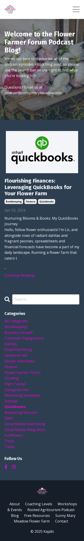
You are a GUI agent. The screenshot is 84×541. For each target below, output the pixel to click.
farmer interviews (19, 361)
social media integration (24, 429)
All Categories (16, 320)
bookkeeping (14, 201)
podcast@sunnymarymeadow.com (32, 92)
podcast (11, 401)
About (14, 503)
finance (30, 201)
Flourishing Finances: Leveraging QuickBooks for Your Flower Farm (37, 187)
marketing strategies (22, 395)
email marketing (18, 349)
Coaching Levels (38, 503)
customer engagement (23, 338)
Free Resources (37, 515)
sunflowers (13, 435)
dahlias (10, 343)
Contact (61, 521)
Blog (15, 515)
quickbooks (46, 201)
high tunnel (15, 383)
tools (9, 441)
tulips (9, 446)
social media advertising (24, 423)
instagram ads (16, 389)
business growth (18, 332)
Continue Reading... (20, 275)
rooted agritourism (21, 412)
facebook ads (16, 355)
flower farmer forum (22, 372)
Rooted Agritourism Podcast (51, 509)
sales (8, 418)
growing (11, 378)
